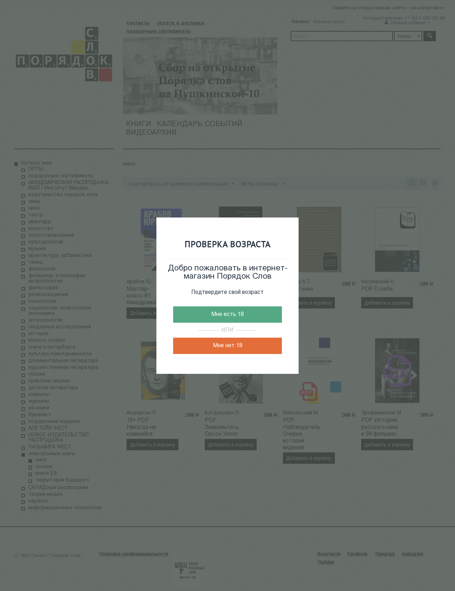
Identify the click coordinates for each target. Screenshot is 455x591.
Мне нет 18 (227, 346)
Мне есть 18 (227, 314)
